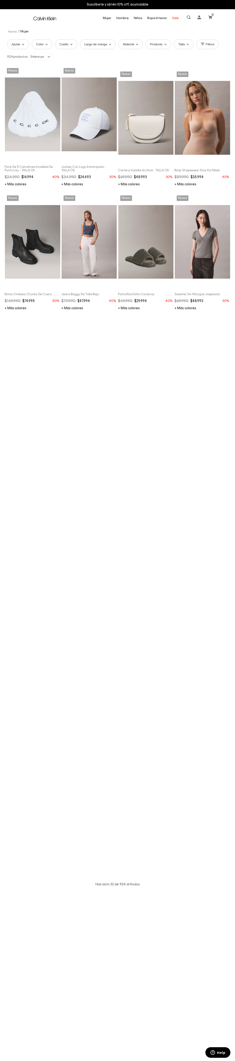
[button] (189, 18)
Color (43, 44)
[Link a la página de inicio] (13, 31)
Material (135, 44)
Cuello (68, 44)
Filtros (214, 44)
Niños (138, 18)
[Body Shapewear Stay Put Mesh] (202, 68)
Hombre (122, 18)
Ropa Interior (157, 18)
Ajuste (18, 44)
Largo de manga (101, 44)
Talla (190, 44)
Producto (163, 44)
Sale (175, 18)
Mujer (107, 18)
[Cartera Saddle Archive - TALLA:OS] (146, 68)
